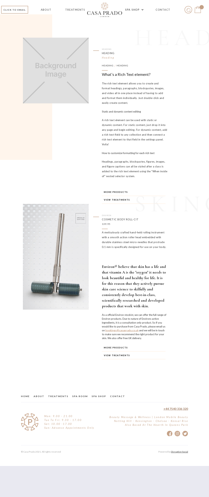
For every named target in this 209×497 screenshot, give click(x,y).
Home (25, 396)
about (39, 396)
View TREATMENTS (117, 199)
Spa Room (80, 396)
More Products (116, 192)
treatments (58, 396)
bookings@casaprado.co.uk (122, 330)
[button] (134, 10)
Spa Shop (99, 396)
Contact (117, 396)
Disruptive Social (179, 451)
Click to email (14, 10)
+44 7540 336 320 (175, 408)
